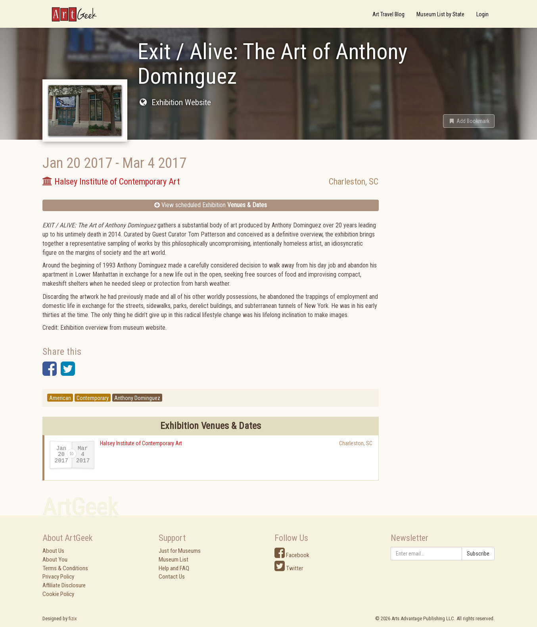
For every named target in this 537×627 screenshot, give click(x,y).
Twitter (288, 568)
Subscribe (478, 553)
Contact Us (172, 576)
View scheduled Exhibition (210, 205)
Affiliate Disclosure (64, 585)
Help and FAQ (174, 568)
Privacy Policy (58, 576)
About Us (53, 550)
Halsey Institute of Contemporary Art (141, 443)
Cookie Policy (58, 594)
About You (54, 559)
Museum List (173, 559)
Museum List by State (440, 14)
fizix (73, 618)
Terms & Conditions (65, 568)
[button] (469, 121)
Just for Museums (180, 550)
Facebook (291, 555)
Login (482, 14)
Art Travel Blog (388, 14)
